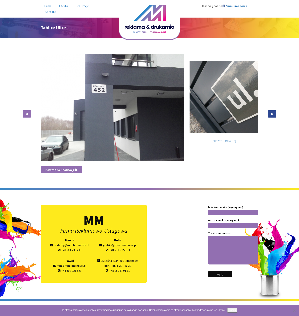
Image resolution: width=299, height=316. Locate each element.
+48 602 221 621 (69, 270)
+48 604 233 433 (69, 250)
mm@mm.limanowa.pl (70, 266)
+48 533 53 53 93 (118, 250)
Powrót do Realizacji (61, 170)
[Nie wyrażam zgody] (294, 310)
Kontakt (50, 12)
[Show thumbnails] (224, 141)
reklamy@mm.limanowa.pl (69, 245)
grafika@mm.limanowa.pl (118, 245)
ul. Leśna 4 (107, 261)
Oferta (63, 6)
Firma (47, 6)
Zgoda (232, 310)
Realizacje (82, 6)
